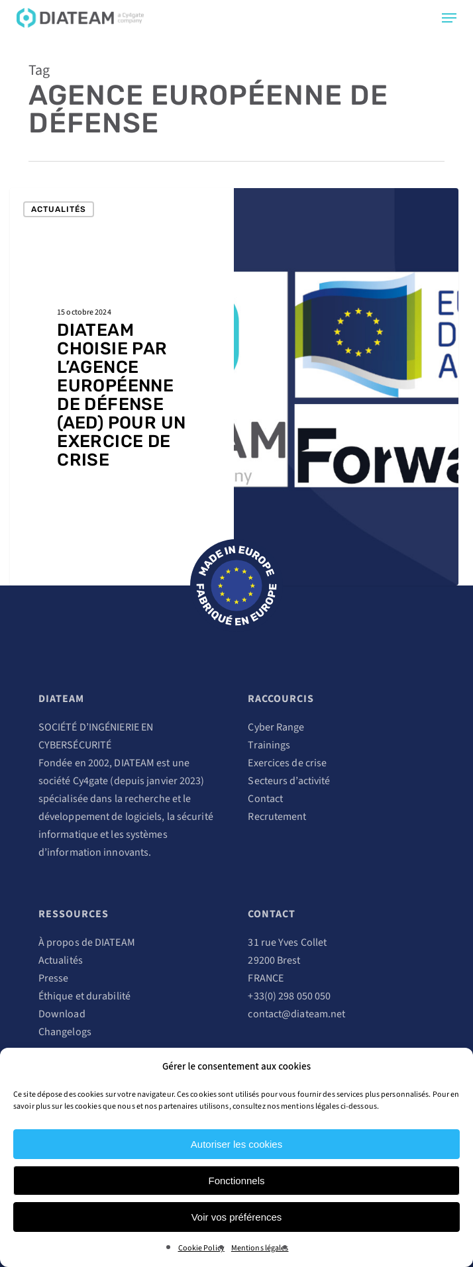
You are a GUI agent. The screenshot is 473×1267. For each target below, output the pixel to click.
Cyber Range (276, 727)
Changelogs (64, 1032)
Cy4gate (91, 781)
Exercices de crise (287, 763)
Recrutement (277, 816)
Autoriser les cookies (236, 1144)
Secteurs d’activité (289, 781)
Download (61, 1014)
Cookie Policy (201, 1248)
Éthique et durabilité (84, 996)
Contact (265, 798)
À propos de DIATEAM (86, 942)
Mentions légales (260, 1248)
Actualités (58, 209)
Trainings (269, 745)
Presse (53, 978)
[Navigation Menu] (449, 18)
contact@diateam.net (296, 1014)
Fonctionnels (236, 1180)
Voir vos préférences (236, 1217)
